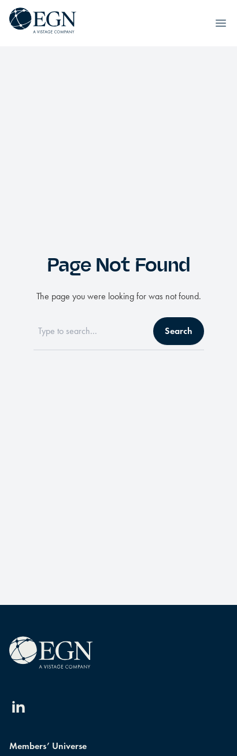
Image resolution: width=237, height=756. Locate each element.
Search (178, 330)
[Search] (90, 331)
